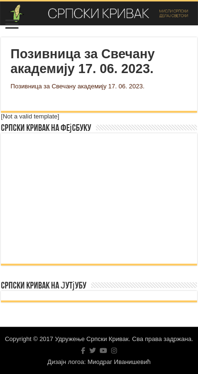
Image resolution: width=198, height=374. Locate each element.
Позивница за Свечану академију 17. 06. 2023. (77, 86)
